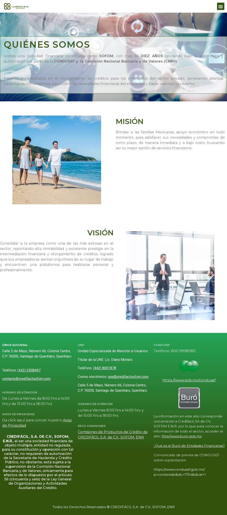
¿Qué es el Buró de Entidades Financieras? (189, 446)
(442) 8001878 (104, 368)
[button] (220, 6)
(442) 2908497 (29, 370)
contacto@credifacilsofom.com (26, 379)
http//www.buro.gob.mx (182, 436)
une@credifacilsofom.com (128, 377)
